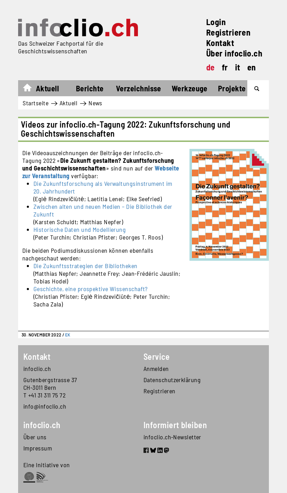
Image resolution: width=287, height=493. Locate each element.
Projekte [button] (232, 88)
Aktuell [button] (47, 88)
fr (225, 67)
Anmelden (156, 368)
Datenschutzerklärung (172, 380)
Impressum (37, 448)
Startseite (30, 89)
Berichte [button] (90, 88)
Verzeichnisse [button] (138, 88)
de (210, 67)
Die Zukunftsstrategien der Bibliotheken (85, 266)
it (237, 67)
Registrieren (228, 32)
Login (216, 22)
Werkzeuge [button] (190, 88)
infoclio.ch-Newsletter (172, 437)
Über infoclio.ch (234, 53)
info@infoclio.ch (44, 406)
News (95, 103)
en (251, 67)
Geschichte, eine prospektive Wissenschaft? (90, 289)
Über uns (35, 437)
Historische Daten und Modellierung (79, 229)
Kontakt (220, 43)
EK (67, 334)
